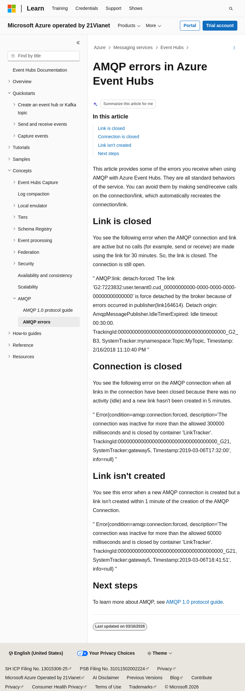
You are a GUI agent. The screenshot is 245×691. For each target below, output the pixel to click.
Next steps (108, 153)
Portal (189, 25)
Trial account (220, 25)
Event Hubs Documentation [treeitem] (40, 70)
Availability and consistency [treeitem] (45, 275)
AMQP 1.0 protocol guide (194, 602)
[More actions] (234, 48)
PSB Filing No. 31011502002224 (112, 668)
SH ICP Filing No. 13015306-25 (36, 668)
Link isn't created (114, 145)
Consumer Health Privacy (57, 686)
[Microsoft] (12, 8)
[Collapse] (78, 42)
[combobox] (44, 56)
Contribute (201, 677)
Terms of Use (108, 686)
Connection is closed (118, 136)
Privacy (164, 668)
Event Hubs (171, 47)
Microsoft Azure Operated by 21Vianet (42, 677)
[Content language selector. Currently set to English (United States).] (36, 653)
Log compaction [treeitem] (33, 193)
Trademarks (140, 686)
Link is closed (111, 128)
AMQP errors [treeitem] (36, 321)
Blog (174, 677)
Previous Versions (144, 677)
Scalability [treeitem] (28, 286)
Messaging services (133, 47)
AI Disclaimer (106, 677)
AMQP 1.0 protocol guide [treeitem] (48, 310)
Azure (100, 47)
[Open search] (231, 8)
